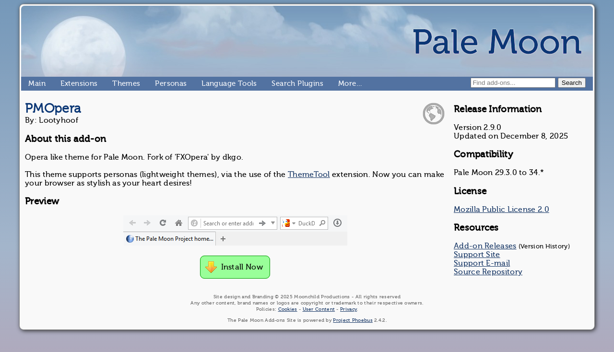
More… (342, 83)
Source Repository (488, 272)
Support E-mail (482, 263)
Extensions (64, 83)
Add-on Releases (485, 246)
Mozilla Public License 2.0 (501, 209)
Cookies (287, 309)
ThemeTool (309, 174)
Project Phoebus (353, 320)
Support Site (477, 254)
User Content (319, 309)
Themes (116, 83)
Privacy (348, 309)
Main (32, 83)
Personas (159, 83)
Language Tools (205, 83)
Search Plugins (276, 83)
